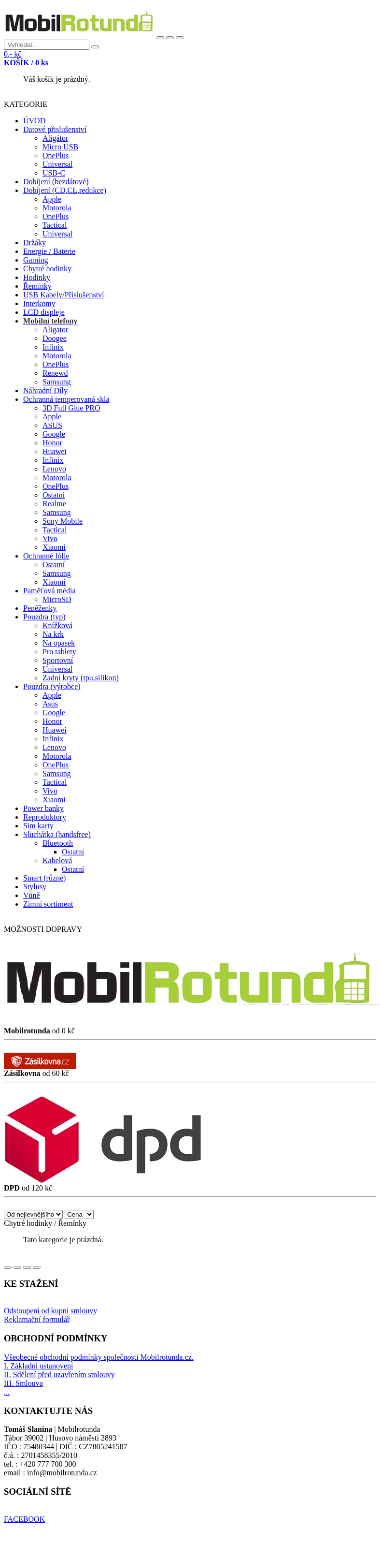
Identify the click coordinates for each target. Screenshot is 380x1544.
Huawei (54, 451)
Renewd (55, 373)
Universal (57, 164)
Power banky (43, 808)
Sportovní (57, 660)
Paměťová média (49, 591)
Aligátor (55, 138)
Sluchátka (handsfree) (57, 834)
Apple (51, 199)
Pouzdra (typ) (44, 617)
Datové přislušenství (54, 129)
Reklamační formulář (37, 1319)
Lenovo (54, 469)
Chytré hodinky (47, 269)
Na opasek (58, 643)
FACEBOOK (24, 1519)
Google (53, 434)
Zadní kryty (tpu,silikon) (80, 678)
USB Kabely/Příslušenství (63, 295)
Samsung (56, 382)
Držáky (34, 242)
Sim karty (38, 826)
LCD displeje (44, 312)
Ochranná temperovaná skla (66, 399)
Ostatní (53, 495)
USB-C (53, 173)
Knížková (57, 625)
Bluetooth (57, 843)
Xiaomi (54, 547)
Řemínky (37, 286)
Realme (54, 504)
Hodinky (36, 277)
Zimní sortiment (48, 904)
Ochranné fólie (46, 556)
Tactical (54, 225)
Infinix (53, 347)
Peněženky (39, 608)
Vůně (31, 895)
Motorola (56, 208)
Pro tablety (59, 651)
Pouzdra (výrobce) (52, 686)
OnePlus (55, 155)
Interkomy (39, 303)
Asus (50, 704)
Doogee (54, 338)
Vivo (49, 538)
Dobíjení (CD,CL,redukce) (64, 190)
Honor (52, 443)
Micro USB (60, 147)
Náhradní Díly (45, 390)
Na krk (53, 634)
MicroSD (56, 599)
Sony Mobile (62, 521)
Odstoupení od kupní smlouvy (50, 1311)
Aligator (55, 329)
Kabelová (57, 860)
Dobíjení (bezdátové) (56, 181)
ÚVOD (34, 121)
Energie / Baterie (49, 251)
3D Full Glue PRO (71, 408)
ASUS (52, 425)
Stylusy (34, 886)
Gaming (35, 260)
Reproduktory (44, 817)
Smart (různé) (44, 878)
